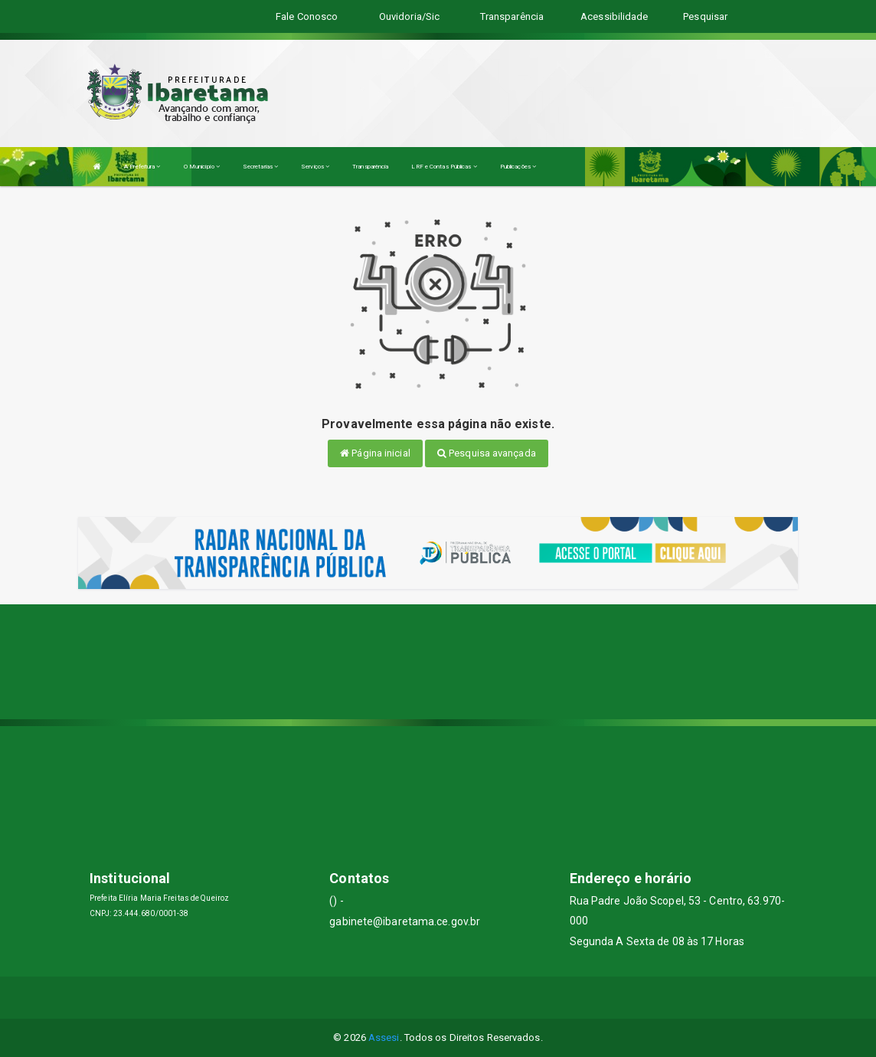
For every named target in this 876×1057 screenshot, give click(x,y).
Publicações (518, 166)
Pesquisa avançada (486, 453)
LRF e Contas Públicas (443, 166)
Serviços (315, 166)
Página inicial (375, 453)
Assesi (384, 1037)
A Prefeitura (142, 166)
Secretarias (260, 166)
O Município (202, 166)
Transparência (370, 166)
